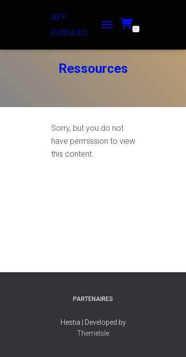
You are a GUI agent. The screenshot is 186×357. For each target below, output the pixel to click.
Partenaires (93, 299)
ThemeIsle (93, 333)
